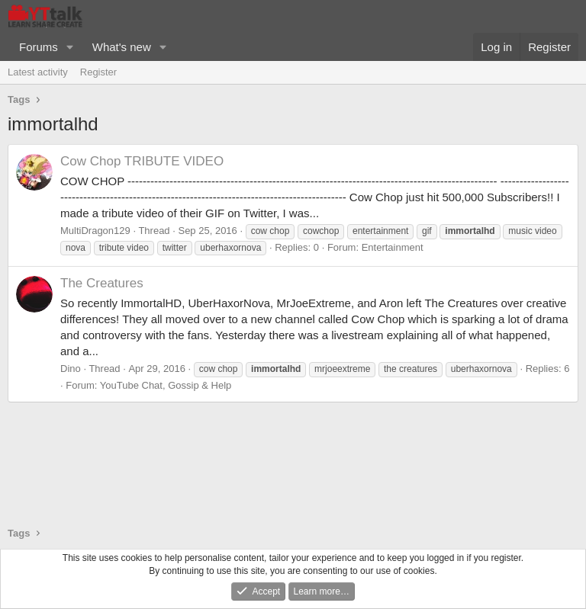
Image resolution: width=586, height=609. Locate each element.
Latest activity (38, 72)
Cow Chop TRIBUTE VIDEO (142, 161)
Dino (70, 368)
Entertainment (392, 247)
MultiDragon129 (95, 230)
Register (98, 72)
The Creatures (101, 283)
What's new (121, 46)
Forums (38, 46)
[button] (70, 47)
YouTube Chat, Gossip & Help (165, 385)
